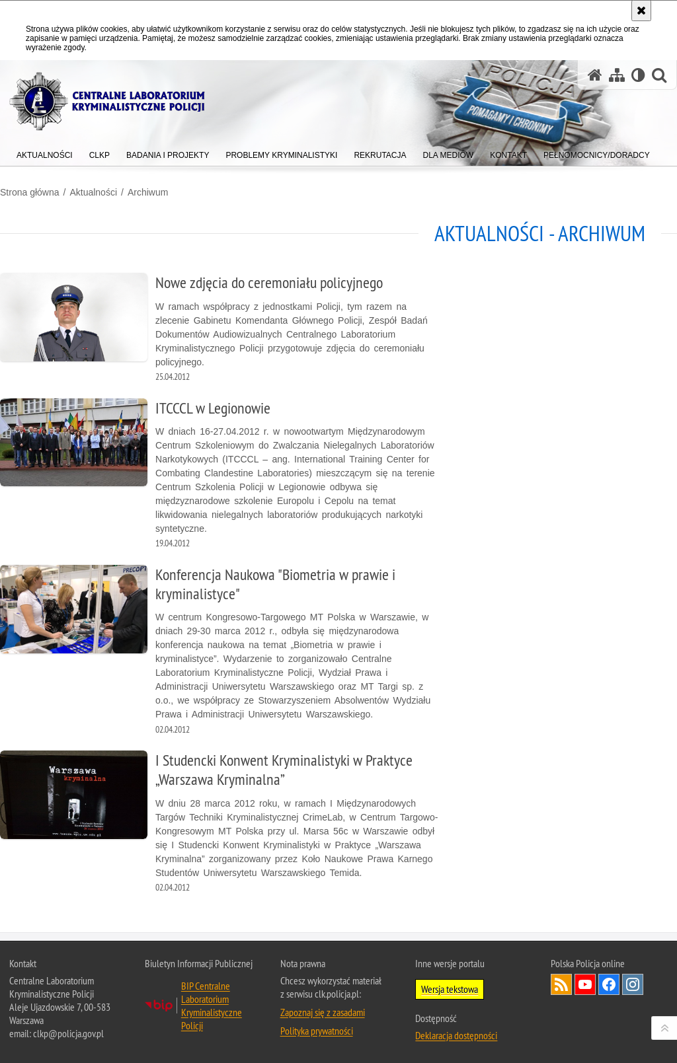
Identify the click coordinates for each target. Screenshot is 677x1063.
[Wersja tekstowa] (638, 75)
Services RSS (561, 984)
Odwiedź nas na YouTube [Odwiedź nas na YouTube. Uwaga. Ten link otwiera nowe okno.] (585, 984)
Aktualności (93, 192)
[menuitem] (44, 152)
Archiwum (148, 192)
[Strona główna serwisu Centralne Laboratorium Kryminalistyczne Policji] (595, 75)
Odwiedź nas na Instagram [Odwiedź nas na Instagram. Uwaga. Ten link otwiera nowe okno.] (632, 984)
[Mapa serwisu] (617, 75)
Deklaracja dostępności (456, 1035)
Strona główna (30, 192)
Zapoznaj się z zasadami (322, 1012)
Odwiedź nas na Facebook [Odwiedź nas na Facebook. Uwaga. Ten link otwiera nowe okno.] (608, 984)
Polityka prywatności (316, 1030)
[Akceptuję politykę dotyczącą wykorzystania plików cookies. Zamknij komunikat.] (641, 10)
